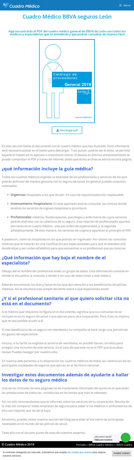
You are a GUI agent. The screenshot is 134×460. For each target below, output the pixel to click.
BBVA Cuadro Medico (101, 444)
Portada (81, 444)
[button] (67, 130)
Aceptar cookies (122, 453)
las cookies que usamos (80, 452)
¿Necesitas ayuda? (103, 438)
